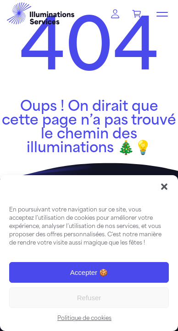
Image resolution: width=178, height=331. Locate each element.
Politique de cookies (84, 318)
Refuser (89, 298)
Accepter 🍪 (89, 272)
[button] (164, 186)
